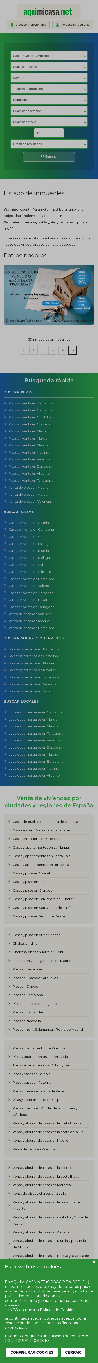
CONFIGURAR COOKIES (32, 1352)
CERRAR (73, 1352)
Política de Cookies (57, 1309)
